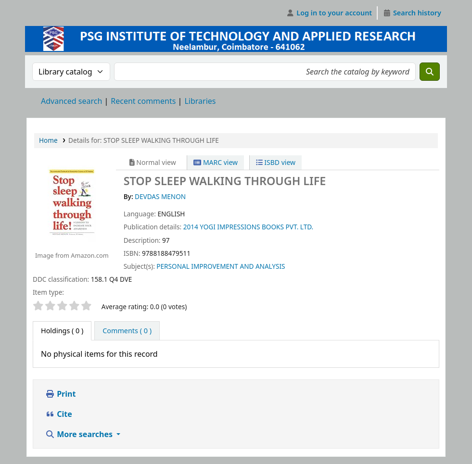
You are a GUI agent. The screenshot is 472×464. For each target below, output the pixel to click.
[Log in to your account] (329, 13)
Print (60, 394)
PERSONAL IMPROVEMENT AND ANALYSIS (220, 266)
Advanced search (71, 101)
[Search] (430, 72)
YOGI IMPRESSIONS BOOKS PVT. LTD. (256, 226)
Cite (58, 414)
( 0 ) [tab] (62, 330)
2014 (190, 226)
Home (48, 140)
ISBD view (275, 162)
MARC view (215, 162)
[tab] (127, 330)
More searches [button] (80, 434)
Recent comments (143, 101)
